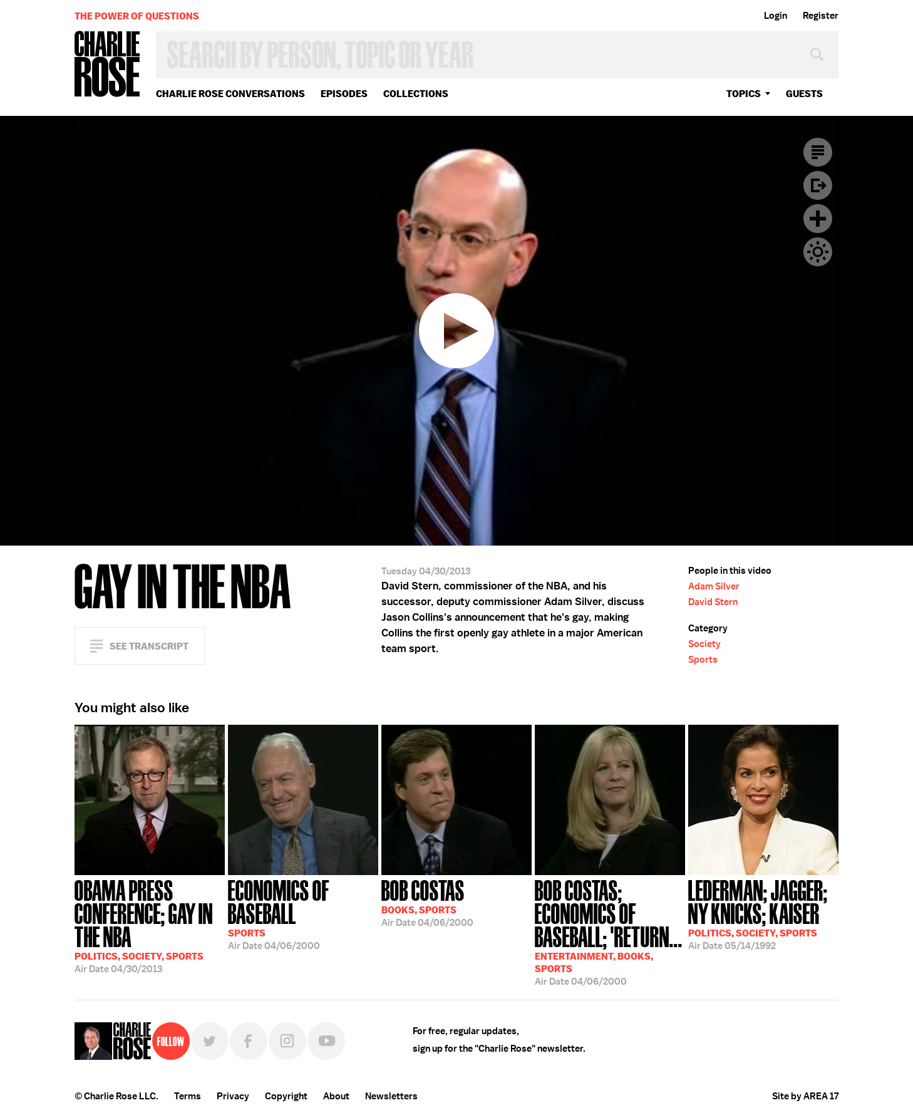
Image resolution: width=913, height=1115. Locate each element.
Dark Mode (817, 251)
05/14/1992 (763, 913)
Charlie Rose (108, 65)
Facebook (248, 1041)
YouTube (326, 1041)
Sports (703, 659)
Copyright (286, 1096)
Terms (187, 1096)
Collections (415, 94)
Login (775, 15)
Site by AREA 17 (805, 1096)
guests (804, 94)
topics (743, 94)
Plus (817, 218)
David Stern (713, 602)
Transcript (817, 152)
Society (704, 644)
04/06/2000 (303, 913)
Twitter (210, 1041)
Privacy (233, 1096)
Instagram (287, 1041)
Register (820, 15)
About (336, 1096)
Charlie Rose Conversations (230, 94)
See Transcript (149, 646)
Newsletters (391, 1096)
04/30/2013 (150, 925)
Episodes (344, 94)
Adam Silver (714, 586)
